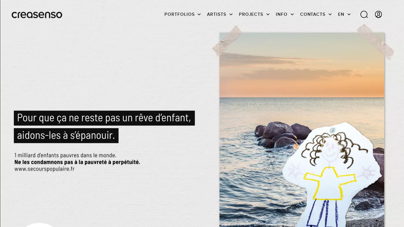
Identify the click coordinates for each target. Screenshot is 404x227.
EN (341, 14)
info (282, 14)
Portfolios (179, 14)
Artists (216, 14)
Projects (251, 14)
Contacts (312, 14)
